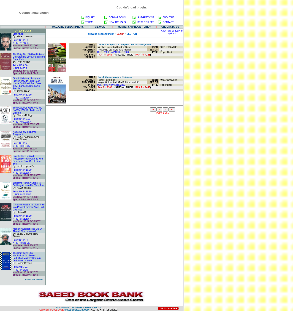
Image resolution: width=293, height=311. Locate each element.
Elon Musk (18, 34)
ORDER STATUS (170, 27)
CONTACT (168, 22)
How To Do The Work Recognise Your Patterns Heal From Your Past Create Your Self (28, 160)
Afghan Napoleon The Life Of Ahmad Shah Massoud (27, 230)
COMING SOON (117, 17)
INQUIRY (90, 17)
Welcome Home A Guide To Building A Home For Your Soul (28, 184)
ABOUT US (168, 17)
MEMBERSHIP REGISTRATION (134, 27)
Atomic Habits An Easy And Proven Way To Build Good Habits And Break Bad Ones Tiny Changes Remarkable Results (27, 83)
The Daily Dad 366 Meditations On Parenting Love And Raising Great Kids (29, 57)
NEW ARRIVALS (117, 22)
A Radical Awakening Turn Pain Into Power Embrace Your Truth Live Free (29, 207)
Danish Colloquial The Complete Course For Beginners (124, 44)
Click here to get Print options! (172, 32)
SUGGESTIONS (145, 17)
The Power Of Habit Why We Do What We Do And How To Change (27, 110)
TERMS (89, 22)
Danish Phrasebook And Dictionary (114, 77)
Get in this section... (35, 280)
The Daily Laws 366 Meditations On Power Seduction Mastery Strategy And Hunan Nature (27, 257)
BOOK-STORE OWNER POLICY (86, 307)
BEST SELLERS (145, 22)
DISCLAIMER (62, 307)
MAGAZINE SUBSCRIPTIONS (68, 27)
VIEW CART (101, 27)
